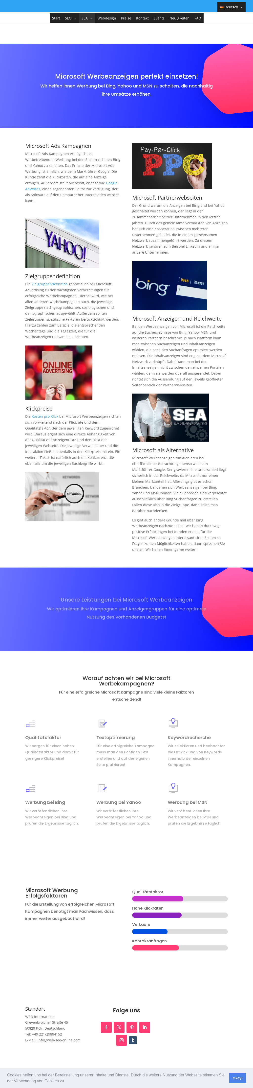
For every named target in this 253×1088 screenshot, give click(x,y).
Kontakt (142, 18)
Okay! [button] (238, 1078)
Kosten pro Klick (45, 416)
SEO (71, 18)
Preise (126, 18)
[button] (67, 1081)
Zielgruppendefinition (50, 284)
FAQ (197, 18)
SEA (87, 18)
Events (159, 18)
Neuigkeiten (179, 18)
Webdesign (107, 18)
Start (56, 18)
